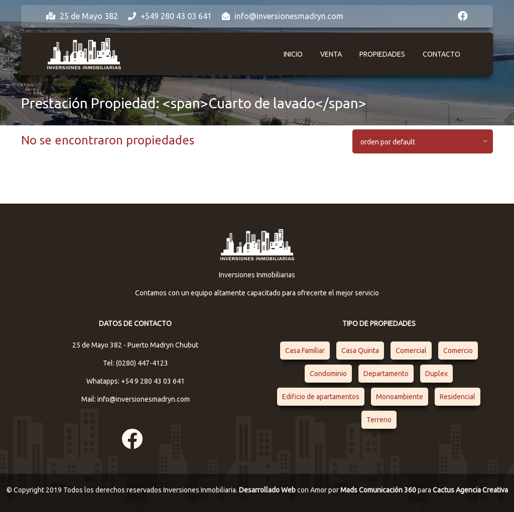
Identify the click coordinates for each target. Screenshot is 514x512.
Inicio (293, 54)
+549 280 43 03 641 (170, 16)
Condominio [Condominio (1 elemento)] (328, 374)
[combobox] (422, 141)
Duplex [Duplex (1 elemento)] (436, 374)
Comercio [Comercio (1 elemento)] (458, 351)
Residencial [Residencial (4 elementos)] (457, 397)
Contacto (441, 54)
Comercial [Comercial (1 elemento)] (411, 351)
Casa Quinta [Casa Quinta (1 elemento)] (360, 351)
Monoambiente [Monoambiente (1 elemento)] (399, 397)
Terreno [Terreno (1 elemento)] (379, 420)
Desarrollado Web (268, 490)
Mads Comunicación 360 (379, 490)
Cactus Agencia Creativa (470, 490)
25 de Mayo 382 (82, 16)
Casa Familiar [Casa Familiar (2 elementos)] (305, 351)
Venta (331, 54)
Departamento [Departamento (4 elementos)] (386, 374)
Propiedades (382, 54)
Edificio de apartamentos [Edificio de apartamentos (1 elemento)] (320, 397)
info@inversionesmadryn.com (282, 16)
